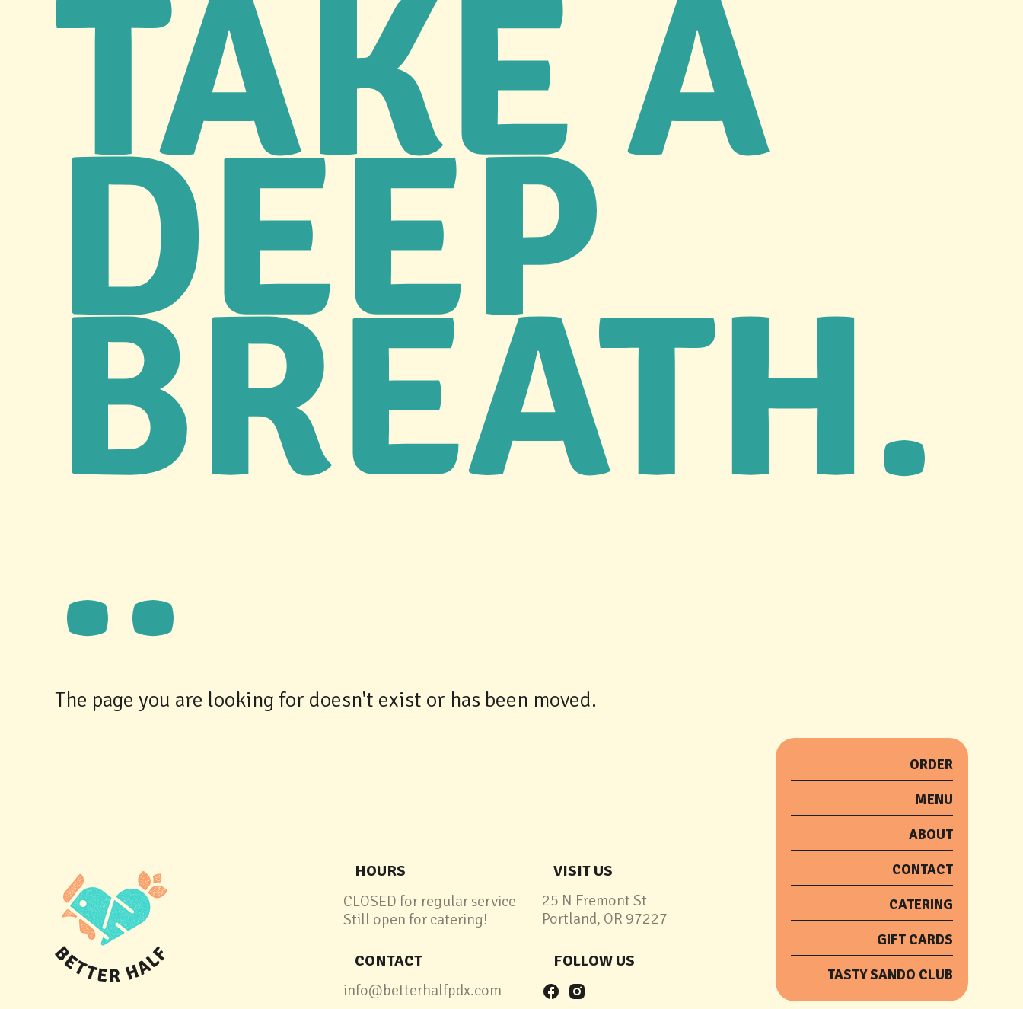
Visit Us (583, 870)
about (931, 834)
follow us (594, 960)
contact (388, 960)
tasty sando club (890, 974)
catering (921, 904)
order (931, 764)
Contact (922, 869)
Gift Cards (915, 939)
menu (934, 799)
